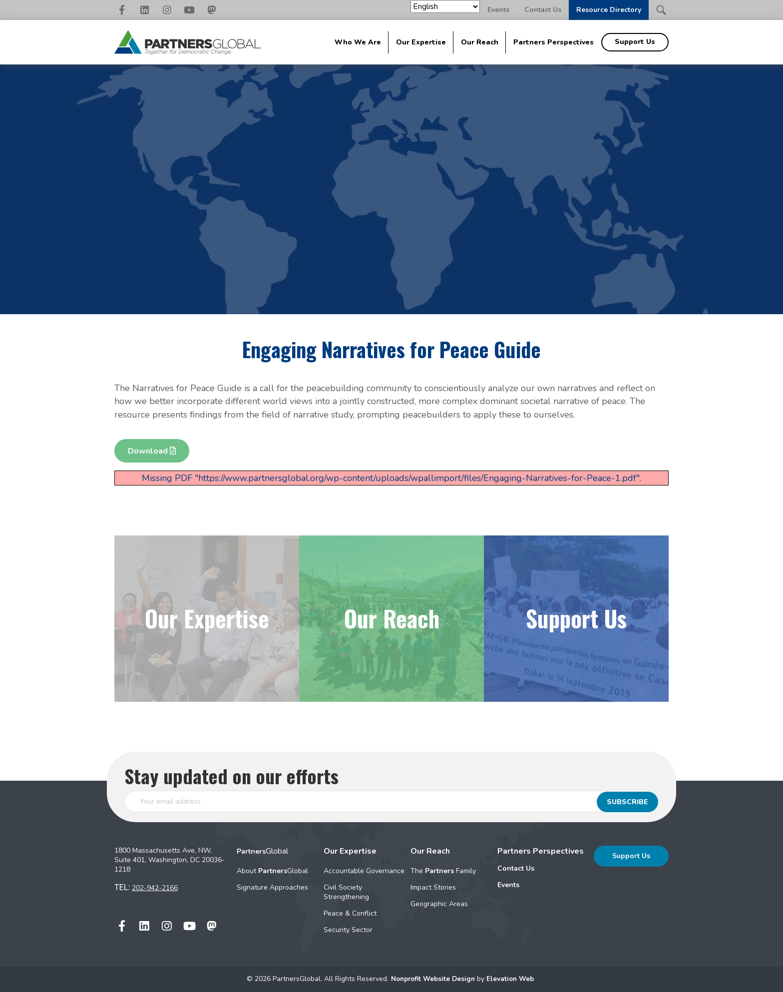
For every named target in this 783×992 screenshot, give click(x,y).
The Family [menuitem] (443, 871)
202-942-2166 (155, 888)
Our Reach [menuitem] (479, 42)
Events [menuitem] (508, 885)
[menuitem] (540, 869)
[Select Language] (445, 6)
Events (498, 9)
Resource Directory (608, 9)
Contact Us (542, 9)
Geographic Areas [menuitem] (439, 904)
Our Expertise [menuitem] (421, 42)
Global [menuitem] (262, 851)
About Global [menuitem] (272, 871)
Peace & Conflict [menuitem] (350, 913)
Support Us (631, 856)
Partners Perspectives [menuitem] (553, 42)
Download (152, 451)
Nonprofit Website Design (433, 979)
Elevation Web (512, 979)
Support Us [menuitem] (635, 41)
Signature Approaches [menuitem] (272, 887)
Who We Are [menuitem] (358, 42)
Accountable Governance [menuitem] (364, 871)
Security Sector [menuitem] (348, 930)
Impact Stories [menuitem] (433, 887)
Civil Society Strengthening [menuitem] (346, 892)
